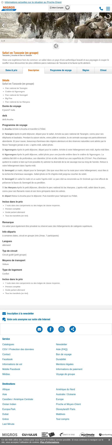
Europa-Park (8, 409)
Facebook (7, 359)
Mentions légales (65, 364)
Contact (6, 354)
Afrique (6, 389)
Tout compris (62, 419)
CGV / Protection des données (18, 349)
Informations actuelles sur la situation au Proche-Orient (33, 2)
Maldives (60, 414)
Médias (6, 374)
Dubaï (5, 414)
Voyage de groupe (65, 374)
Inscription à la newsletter (20, 313)
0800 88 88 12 (101, 8)
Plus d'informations (49, 442)
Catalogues (8, 344)
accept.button (109, 440)
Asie (4, 394)
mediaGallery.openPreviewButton (107, 34)
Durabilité (61, 359)
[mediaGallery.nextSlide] (108, 25)
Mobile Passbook (11, 369)
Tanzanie (6, 55)
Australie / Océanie (66, 394)
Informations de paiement (69, 369)
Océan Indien (9, 404)
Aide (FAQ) (62, 349)
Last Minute (8, 424)
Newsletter (61, 344)
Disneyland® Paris (65, 409)
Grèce (5, 419)
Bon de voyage (64, 354)
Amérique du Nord (65, 389)
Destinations (8, 383)
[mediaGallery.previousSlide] (3, 25)
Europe (60, 399)
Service (6, 338)
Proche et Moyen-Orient (68, 404)
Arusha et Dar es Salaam (21, 55)
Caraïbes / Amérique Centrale (17, 399)
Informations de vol (12, 364)
